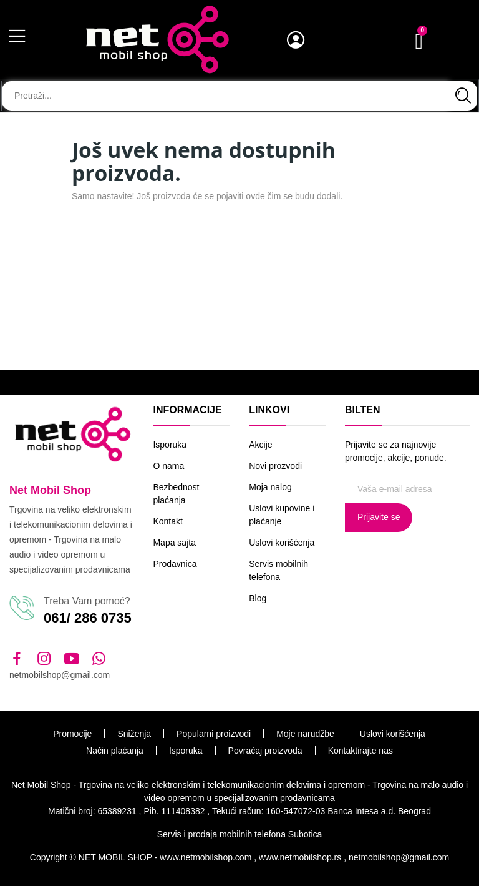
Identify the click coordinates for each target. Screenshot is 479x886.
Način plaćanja (114, 750)
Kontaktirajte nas (360, 750)
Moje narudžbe (305, 733)
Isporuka (169, 445)
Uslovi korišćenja (281, 543)
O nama (168, 466)
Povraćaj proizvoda (265, 750)
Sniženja (134, 733)
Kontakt (167, 521)
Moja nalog (270, 487)
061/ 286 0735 (88, 618)
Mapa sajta (174, 543)
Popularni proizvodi (214, 733)
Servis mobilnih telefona (278, 570)
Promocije (72, 733)
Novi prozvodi (275, 466)
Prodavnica (174, 564)
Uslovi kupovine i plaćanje (281, 514)
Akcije (260, 445)
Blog (257, 598)
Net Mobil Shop (50, 490)
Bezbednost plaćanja (176, 493)
